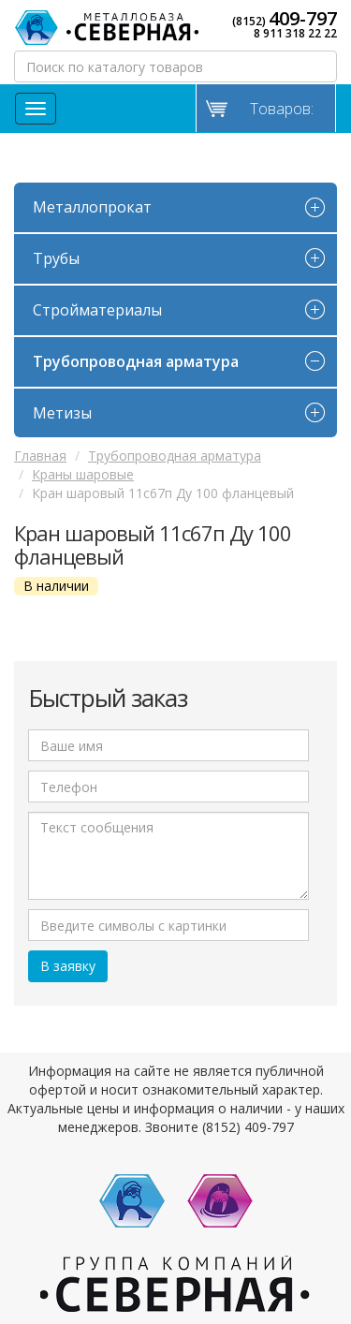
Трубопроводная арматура (136, 361)
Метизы (62, 413)
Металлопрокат (92, 207)
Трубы (56, 258)
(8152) (284, 18)
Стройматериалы (97, 310)
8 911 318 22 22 (295, 33)
